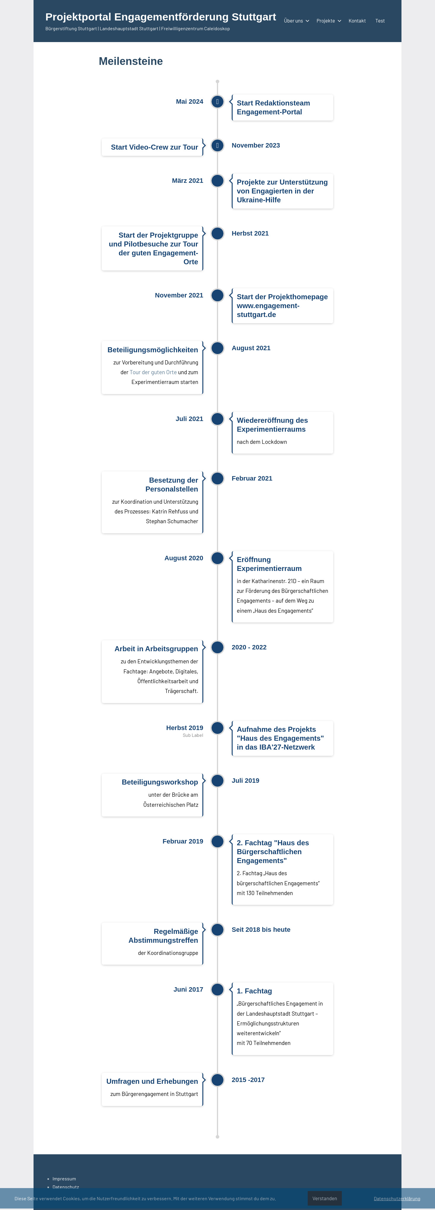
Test (380, 20)
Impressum (64, 1178)
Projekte (328, 20)
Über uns (295, 20)
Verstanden (324, 1198)
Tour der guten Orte (153, 372)
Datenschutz (66, 1187)
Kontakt (357, 20)
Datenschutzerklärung (397, 1198)
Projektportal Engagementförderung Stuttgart (160, 17)
